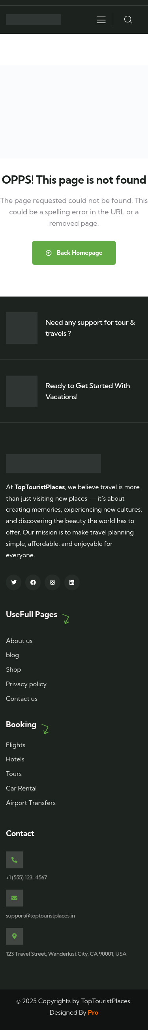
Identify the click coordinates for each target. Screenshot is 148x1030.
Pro (93, 1012)
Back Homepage (74, 252)
